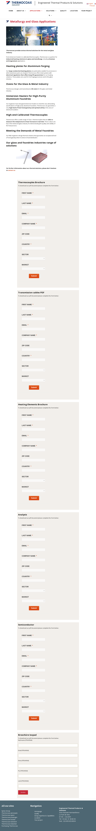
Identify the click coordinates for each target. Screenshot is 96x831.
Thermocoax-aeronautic (10, 813)
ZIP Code (26, 234)
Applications (36, 11)
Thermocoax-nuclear (8, 819)
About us (21, 11)
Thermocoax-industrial (9, 824)
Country (26, 244)
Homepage (38, 811)
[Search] (50, 15)
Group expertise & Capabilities (44, 816)
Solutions (51, 11)
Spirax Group (6, 811)
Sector (25, 254)
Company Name (28, 224)
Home (11, 11)
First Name (27, 193)
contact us (11, 170)
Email (24, 213)
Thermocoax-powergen (9, 817)
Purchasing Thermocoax (10, 826)
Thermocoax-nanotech (9, 822)
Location (74, 11)
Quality (63, 11)
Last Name (26, 203)
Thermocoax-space (8, 815)
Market (25, 265)
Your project (86, 11)
